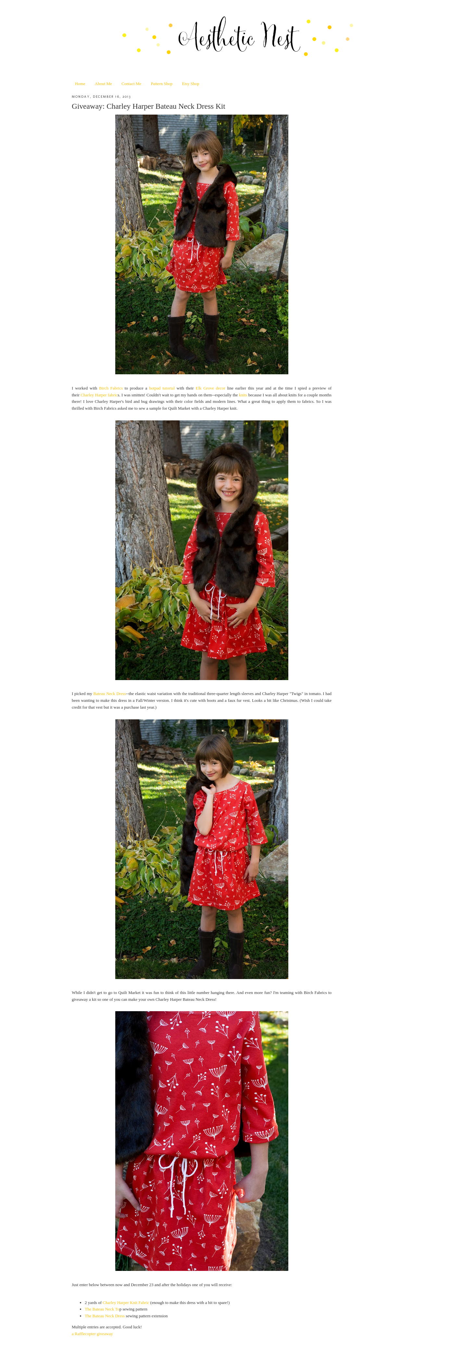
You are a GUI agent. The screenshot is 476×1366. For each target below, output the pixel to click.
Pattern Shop (161, 83)
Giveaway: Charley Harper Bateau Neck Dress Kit (148, 106)
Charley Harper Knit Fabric (126, 1302)
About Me (103, 83)
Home (80, 83)
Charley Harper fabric (99, 394)
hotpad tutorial (162, 388)
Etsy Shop (190, 83)
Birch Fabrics (111, 388)
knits (243, 394)
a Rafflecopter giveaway (92, 1333)
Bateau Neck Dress (109, 693)
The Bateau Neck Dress (105, 1315)
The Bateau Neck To (102, 1309)
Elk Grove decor (210, 388)
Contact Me (131, 83)
